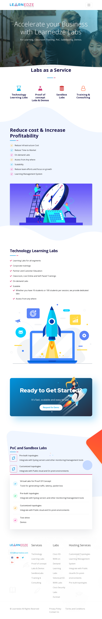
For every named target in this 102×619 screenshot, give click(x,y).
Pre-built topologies (78, 582)
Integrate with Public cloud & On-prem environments (78, 573)
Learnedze (16, 608)
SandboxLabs (37, 573)
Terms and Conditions (75, 608)
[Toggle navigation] (89, 5)
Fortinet (56, 597)
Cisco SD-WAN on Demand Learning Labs (57, 563)
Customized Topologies (79, 554)
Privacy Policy (55, 608)
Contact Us (54, 612)
